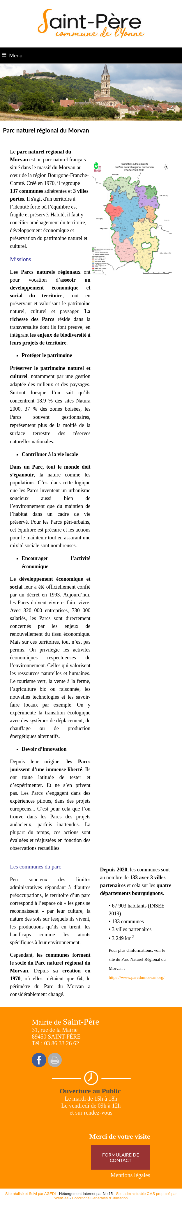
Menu (15, 55)
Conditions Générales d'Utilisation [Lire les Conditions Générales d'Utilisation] (100, 1198)
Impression (55, 1060)
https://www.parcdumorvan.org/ (137, 977)
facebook (39, 1060)
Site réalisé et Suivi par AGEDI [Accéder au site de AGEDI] (30, 1193)
